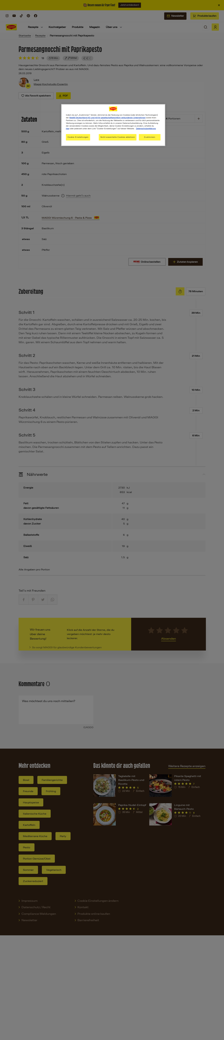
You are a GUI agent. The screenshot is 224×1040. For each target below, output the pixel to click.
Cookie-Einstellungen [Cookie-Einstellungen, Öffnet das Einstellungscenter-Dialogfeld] (78, 137)
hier (67, 128)
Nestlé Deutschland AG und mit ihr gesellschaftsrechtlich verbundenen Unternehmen (107, 118)
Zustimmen (149, 137)
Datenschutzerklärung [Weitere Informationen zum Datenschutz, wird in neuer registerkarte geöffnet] (146, 128)
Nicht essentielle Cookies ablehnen (117, 137)
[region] (113, 125)
